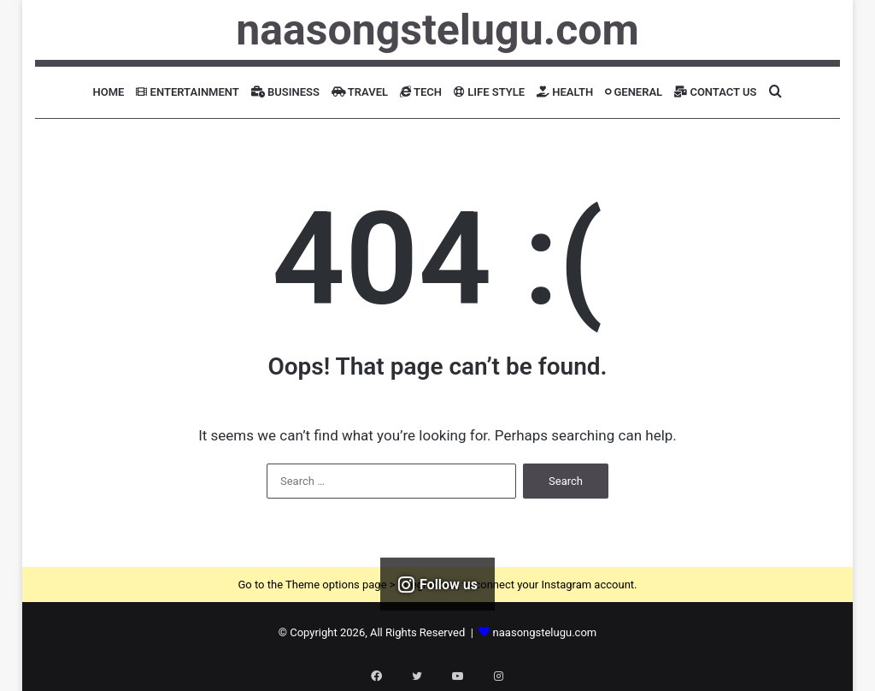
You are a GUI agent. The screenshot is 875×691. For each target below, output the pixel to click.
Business (285, 92)
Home (109, 92)
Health (565, 92)
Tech (421, 92)
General (633, 92)
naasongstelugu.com (545, 632)
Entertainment (187, 92)
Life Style (489, 92)
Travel (360, 92)
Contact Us (715, 92)
